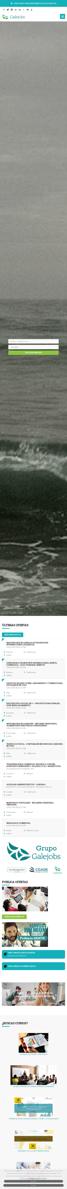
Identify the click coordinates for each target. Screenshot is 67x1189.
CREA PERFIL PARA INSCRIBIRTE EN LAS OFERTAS (35, 3)
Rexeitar (33, 1181)
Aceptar (33, 1185)
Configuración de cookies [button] (37, 1178)
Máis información (26, 1176)
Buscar (33, 352)
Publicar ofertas (14, 917)
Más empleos (12, 635)
